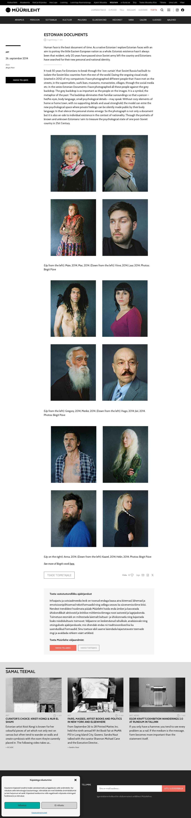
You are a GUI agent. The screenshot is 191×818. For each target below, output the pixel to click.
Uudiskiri (142, 10)
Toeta (153, 10)
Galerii (143, 19)
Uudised (157, 19)
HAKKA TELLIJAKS (20, 80)
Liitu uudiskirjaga (173, 788)
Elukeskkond (100, 19)
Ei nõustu (59, 805)
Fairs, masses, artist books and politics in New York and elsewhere (95, 720)
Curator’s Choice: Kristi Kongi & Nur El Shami (32, 720)
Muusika (82, 19)
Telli (122, 10)
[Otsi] (162, 10)
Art (7, 52)
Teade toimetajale (59, 575)
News (136, 715)
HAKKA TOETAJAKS (89, 648)
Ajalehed (171, 19)
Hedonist (118, 19)
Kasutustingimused (39, 812)
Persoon (35, 19)
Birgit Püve (10, 67)
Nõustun (22, 805)
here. (72, 563)
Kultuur (67, 19)
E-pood (113, 10)
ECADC (10, 747)
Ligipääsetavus (98, 10)
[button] (75, 780)
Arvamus (19, 19)
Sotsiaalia (51, 19)
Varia (131, 19)
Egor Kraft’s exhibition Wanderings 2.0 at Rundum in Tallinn (156, 720)
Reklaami (131, 10)
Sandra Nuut (74, 747)
